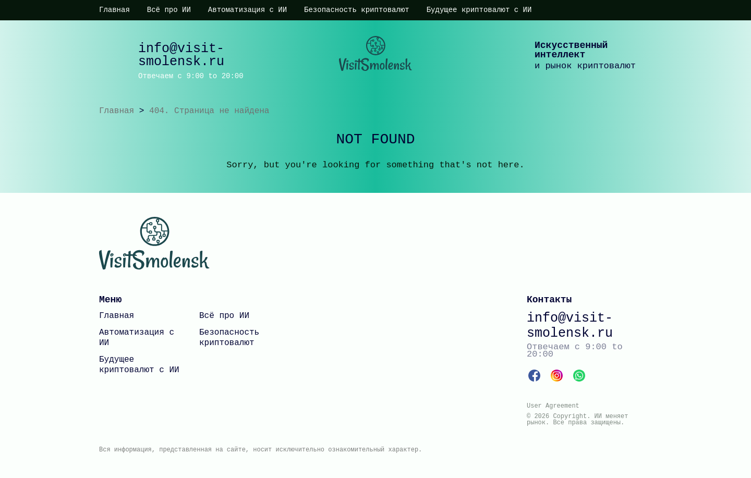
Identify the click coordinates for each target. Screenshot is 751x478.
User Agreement (553, 406)
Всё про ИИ (169, 10)
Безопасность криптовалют (356, 10)
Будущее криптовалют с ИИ (479, 10)
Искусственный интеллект (571, 50)
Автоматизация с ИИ (247, 10)
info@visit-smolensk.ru (181, 55)
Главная (114, 10)
